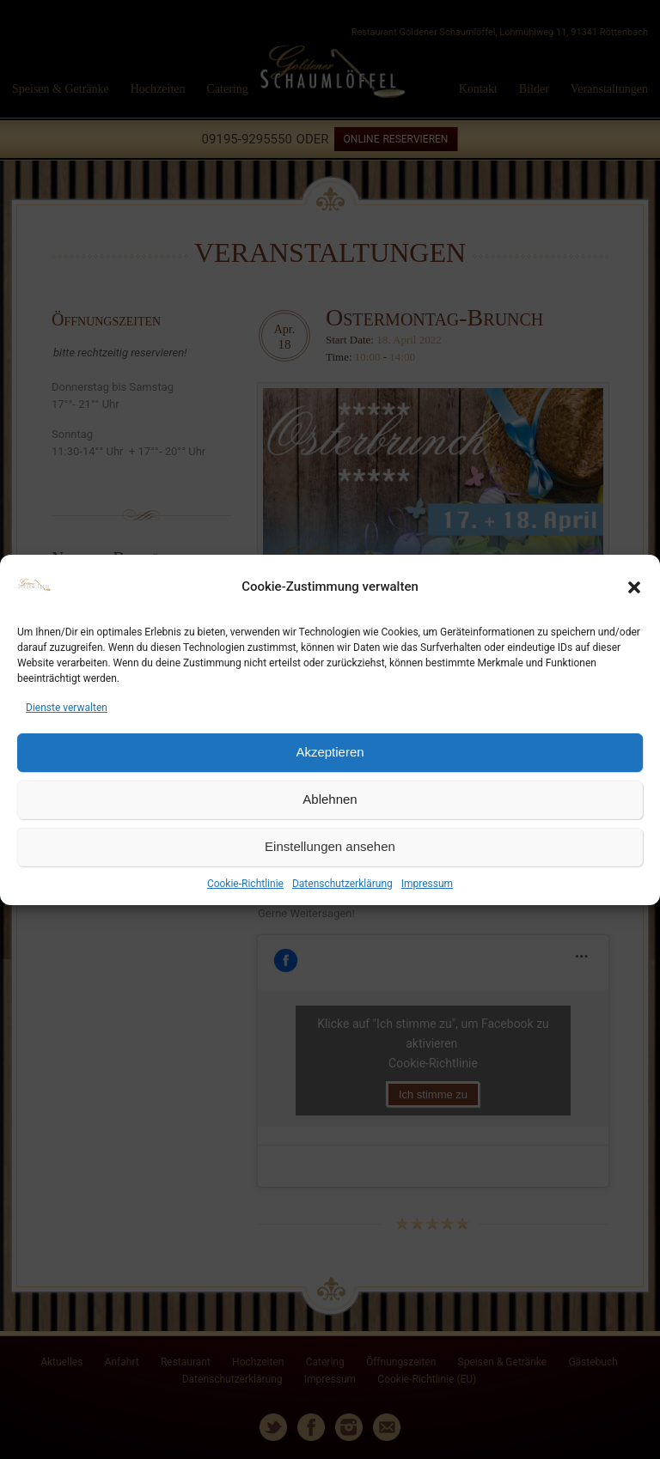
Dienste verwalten (66, 708)
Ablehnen (329, 799)
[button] (634, 587)
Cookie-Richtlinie (245, 884)
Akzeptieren (330, 752)
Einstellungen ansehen (330, 846)
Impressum (427, 884)
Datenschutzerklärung (342, 884)
